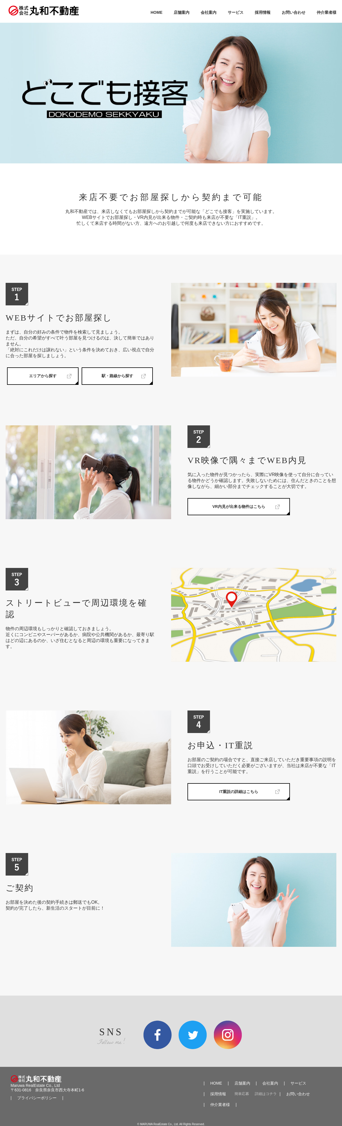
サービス (235, 12)
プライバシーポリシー (37, 1098)
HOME (156, 12)
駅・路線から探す (117, 376)
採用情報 (263, 12)
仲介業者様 (326, 12)
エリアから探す (43, 376)
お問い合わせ (293, 12)
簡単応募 (241, 1094)
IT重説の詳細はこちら (238, 791)
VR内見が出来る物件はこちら (239, 506)
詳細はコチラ (266, 1094)
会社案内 (208, 12)
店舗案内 (181, 12)
